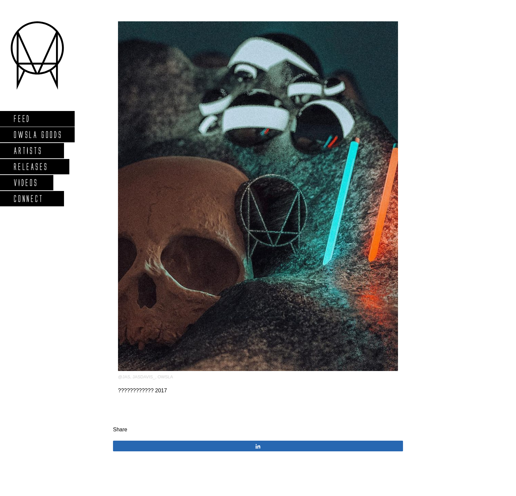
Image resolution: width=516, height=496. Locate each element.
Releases (30, 166)
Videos (25, 182)
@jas (124, 376)
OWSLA (165, 376)
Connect (28, 198)
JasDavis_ (144, 376)
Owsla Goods (37, 134)
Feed (21, 118)
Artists (27, 150)
